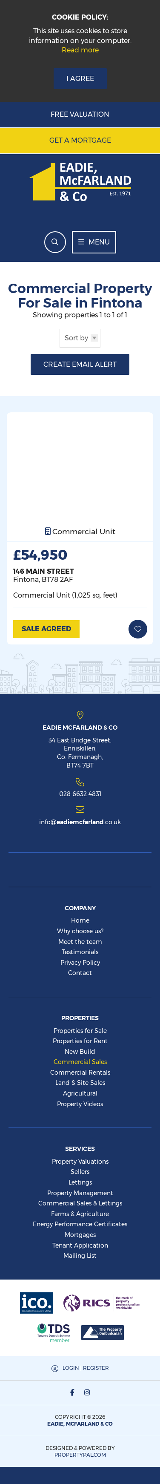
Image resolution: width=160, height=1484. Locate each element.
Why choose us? (80, 931)
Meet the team (80, 942)
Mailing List (80, 1256)
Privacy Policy (80, 962)
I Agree (80, 79)
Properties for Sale (80, 1031)
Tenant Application (80, 1245)
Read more (80, 50)
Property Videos (80, 1104)
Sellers (80, 1172)
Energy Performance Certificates (80, 1224)
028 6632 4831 (80, 793)
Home (80, 920)
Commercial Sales (80, 1062)
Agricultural (80, 1093)
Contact (80, 973)
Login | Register (86, 1368)
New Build (80, 1051)
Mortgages (80, 1235)
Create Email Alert (80, 364)
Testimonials (80, 952)
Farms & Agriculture (80, 1214)
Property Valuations (80, 1161)
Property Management (80, 1193)
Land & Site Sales (80, 1083)
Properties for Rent (80, 1041)
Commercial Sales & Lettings (80, 1203)
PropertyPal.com (80, 1455)
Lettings (80, 1182)
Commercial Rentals (80, 1072)
